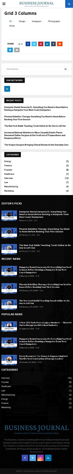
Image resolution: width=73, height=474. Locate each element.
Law (6, 182)
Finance (8, 165)
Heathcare (9, 174)
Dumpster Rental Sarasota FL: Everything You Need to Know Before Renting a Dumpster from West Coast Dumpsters (44, 214)
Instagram (36, 21)
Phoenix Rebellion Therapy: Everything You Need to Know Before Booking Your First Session (44, 230)
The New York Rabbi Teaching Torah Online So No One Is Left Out (35, 126)
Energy (7, 161)
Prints (12, 26)
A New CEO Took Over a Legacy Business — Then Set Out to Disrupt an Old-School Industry (45, 323)
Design (22, 21)
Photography (54, 21)
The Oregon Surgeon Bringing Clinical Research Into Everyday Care (36, 145)
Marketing (9, 191)
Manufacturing (11, 186)
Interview (8, 178)
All (10, 21)
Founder (8, 170)
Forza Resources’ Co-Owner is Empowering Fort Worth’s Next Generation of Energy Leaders (43, 357)
